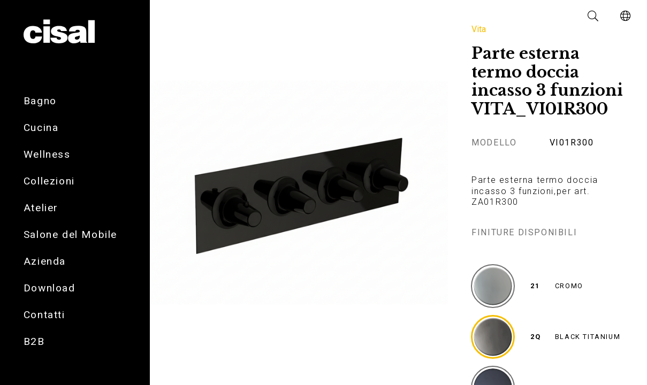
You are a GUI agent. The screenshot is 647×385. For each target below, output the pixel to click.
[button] (593, 16)
